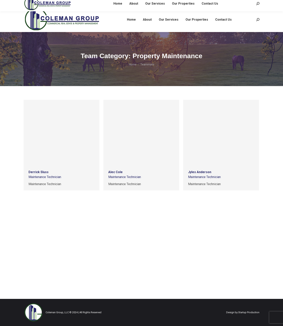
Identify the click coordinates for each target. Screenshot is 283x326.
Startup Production (248, 312)
